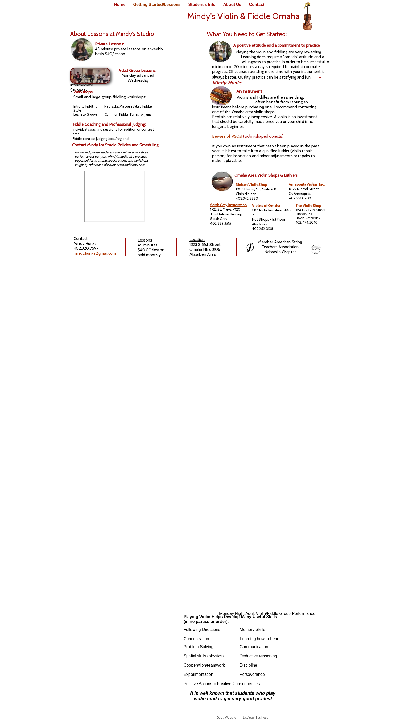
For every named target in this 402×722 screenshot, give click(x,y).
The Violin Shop (308, 205)
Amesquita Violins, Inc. (307, 184)
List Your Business (255, 717)
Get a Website (226, 717)
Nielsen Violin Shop (251, 184)
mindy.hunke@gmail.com (95, 253)
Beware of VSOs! (227, 136)
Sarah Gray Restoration (228, 205)
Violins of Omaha (266, 205)
